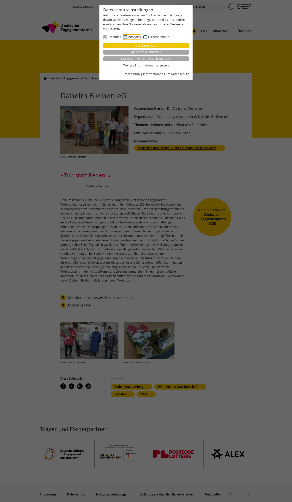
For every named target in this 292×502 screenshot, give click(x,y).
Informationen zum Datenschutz (166, 74)
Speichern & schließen (146, 52)
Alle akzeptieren (146, 45)
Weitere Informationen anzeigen (146, 65)
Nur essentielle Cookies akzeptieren (146, 59)
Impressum (132, 74)
